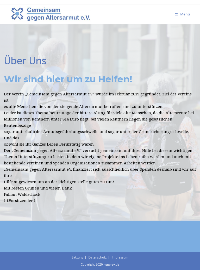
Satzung (77, 257)
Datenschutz (98, 257)
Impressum (120, 257)
